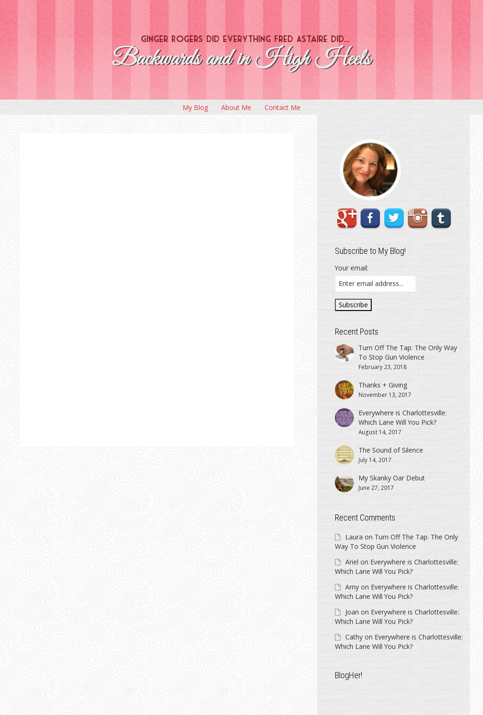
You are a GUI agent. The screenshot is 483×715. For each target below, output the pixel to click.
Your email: (351, 267)
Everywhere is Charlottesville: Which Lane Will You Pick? (396, 566)
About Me (236, 107)
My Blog (195, 107)
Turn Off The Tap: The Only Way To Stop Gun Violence (396, 541)
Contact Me (282, 107)
